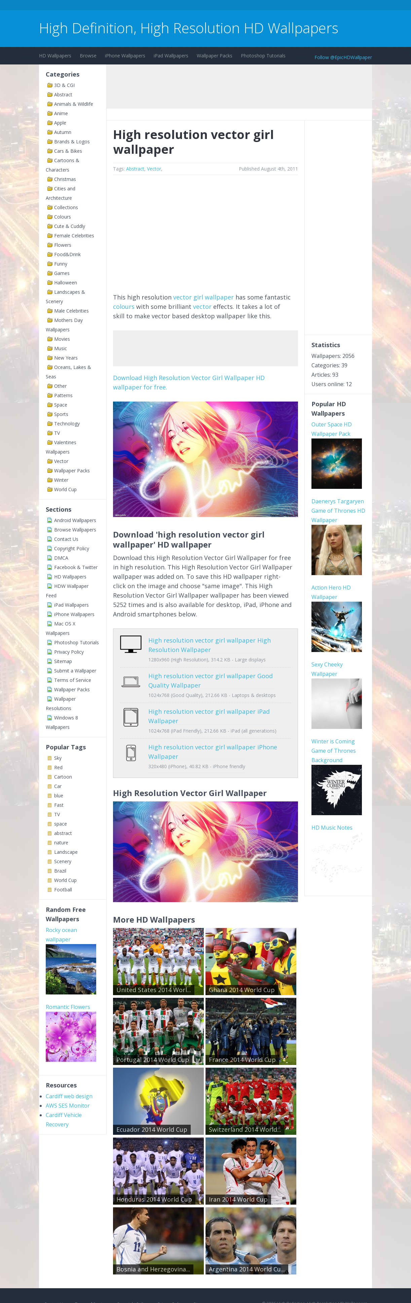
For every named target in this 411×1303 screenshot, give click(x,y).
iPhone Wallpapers (125, 55)
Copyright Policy (71, 548)
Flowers (62, 245)
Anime (61, 113)
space (60, 824)
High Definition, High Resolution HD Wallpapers (188, 27)
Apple (60, 123)
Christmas (65, 179)
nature (61, 842)
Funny (60, 264)
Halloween (65, 282)
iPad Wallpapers (171, 55)
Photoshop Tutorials (263, 55)
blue (58, 795)
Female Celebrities (74, 235)
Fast (59, 805)
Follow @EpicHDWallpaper (343, 57)
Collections (66, 207)
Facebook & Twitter (76, 567)
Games (62, 273)
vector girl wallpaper (203, 297)
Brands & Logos (72, 141)
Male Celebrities (71, 311)
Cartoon (63, 777)
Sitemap (63, 661)
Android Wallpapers (75, 520)
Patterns (63, 395)
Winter (61, 480)
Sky (58, 758)
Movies (62, 339)
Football (63, 889)
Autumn (62, 132)
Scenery (62, 861)
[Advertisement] (161, 6)
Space (60, 405)
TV (57, 433)
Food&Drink (67, 254)
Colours (62, 217)
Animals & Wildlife (73, 104)
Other (60, 386)
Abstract (63, 94)
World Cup (65, 489)
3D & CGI (64, 85)
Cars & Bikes (68, 151)
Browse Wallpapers (75, 529)
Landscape (66, 852)
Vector (61, 461)
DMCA (61, 558)
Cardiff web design (69, 1096)
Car (58, 786)
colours (124, 307)
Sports (61, 414)
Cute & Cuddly (69, 226)
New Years (66, 358)
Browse (88, 55)
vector (202, 307)
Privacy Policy (69, 652)
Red (58, 767)
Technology (67, 423)
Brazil (60, 871)
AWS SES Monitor (68, 1105)
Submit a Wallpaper (75, 670)
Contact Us (66, 539)
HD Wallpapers (55, 55)
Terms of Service (72, 680)
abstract (63, 833)
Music (60, 348)
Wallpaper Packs (214, 55)
